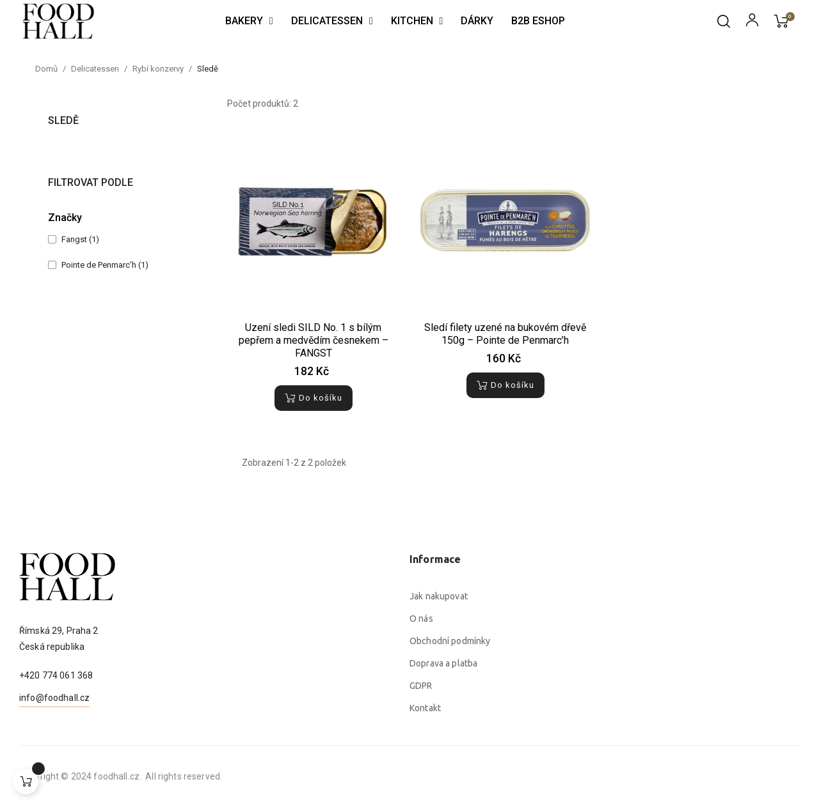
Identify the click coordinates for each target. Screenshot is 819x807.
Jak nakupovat (439, 723)
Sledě (63, 120)
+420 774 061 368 (56, 726)
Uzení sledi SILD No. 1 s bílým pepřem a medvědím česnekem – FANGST (313, 340)
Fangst (80, 239)
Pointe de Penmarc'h (104, 265)
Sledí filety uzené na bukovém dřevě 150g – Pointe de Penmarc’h (505, 333)
